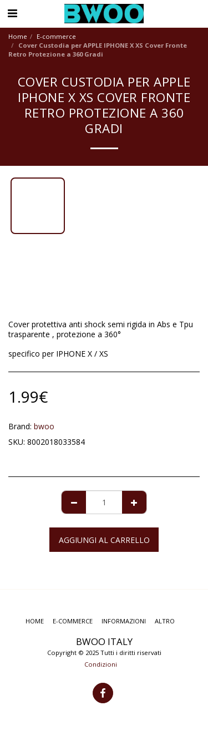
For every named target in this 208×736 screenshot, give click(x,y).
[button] (12, 13)
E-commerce (56, 36)
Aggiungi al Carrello (104, 540)
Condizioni (100, 664)
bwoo (44, 426)
